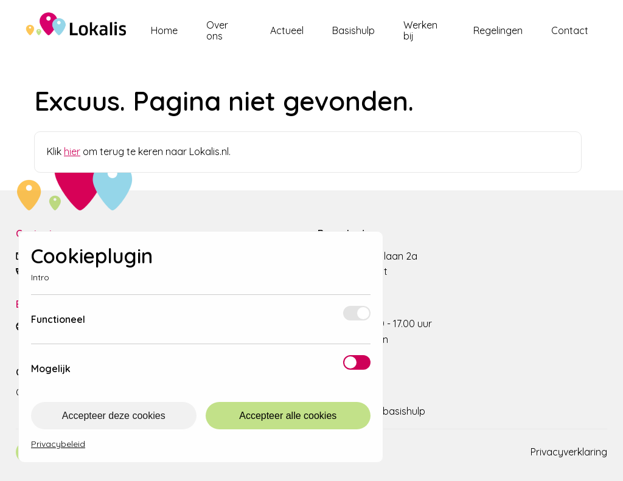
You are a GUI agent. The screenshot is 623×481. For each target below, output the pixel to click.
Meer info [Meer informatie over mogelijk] (283, 368)
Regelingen (498, 30)
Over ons (217, 30)
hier (72, 151)
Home (164, 30)
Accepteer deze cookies (113, 415)
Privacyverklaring (569, 452)
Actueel (287, 30)
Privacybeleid (58, 443)
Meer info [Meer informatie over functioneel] (283, 319)
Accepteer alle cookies (287, 415)
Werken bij (420, 30)
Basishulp (353, 30)
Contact (569, 30)
